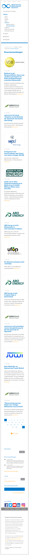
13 (22, 422)
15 (11, 424)
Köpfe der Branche (10, 24)
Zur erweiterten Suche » (9, 481)
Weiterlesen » (21, 94)
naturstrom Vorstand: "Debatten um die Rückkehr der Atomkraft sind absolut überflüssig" (13, 117)
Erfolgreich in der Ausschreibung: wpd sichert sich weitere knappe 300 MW (14, 153)
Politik (6, 21)
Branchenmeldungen (10, 26)
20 (16, 427)
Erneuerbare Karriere (9, 30)
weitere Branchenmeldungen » (11, 471)
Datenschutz (17, 509)
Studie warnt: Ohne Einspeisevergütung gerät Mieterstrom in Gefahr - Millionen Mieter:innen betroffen (13, 185)
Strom (6, 16)
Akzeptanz (7, 27)
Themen (5, 14)
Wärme (6, 17)
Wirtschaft (7, 22)
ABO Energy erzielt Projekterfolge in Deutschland (10, 295)
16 (14, 424)
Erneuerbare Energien (9, 11)
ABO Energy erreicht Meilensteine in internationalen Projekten (13, 227)
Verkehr (6, 19)
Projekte (5, 33)
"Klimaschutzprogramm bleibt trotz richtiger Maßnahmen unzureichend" (13, 404)
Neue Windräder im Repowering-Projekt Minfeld (14, 367)
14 (7, 424)
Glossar (14, 1)
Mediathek (6, 36)
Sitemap (12, 509)
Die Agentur (6, 39)
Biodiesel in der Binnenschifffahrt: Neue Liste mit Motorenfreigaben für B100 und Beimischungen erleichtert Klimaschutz (14, 76)
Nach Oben (15, 433)
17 (18, 424)
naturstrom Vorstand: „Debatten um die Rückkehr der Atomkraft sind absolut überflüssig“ (15, 467)
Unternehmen (20, 537)
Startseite (16, 47)
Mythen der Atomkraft (9, 29)
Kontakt (9, 1)
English (18, 1)
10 (12, 422)
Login (4, 1)
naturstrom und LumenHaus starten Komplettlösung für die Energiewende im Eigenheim (14, 328)
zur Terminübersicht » (18, 492)
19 (12, 427)
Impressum (24, 509)
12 (19, 422)
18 (21, 424)
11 (15, 422)
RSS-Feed (7, 509)
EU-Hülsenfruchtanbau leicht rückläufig (14, 263)
